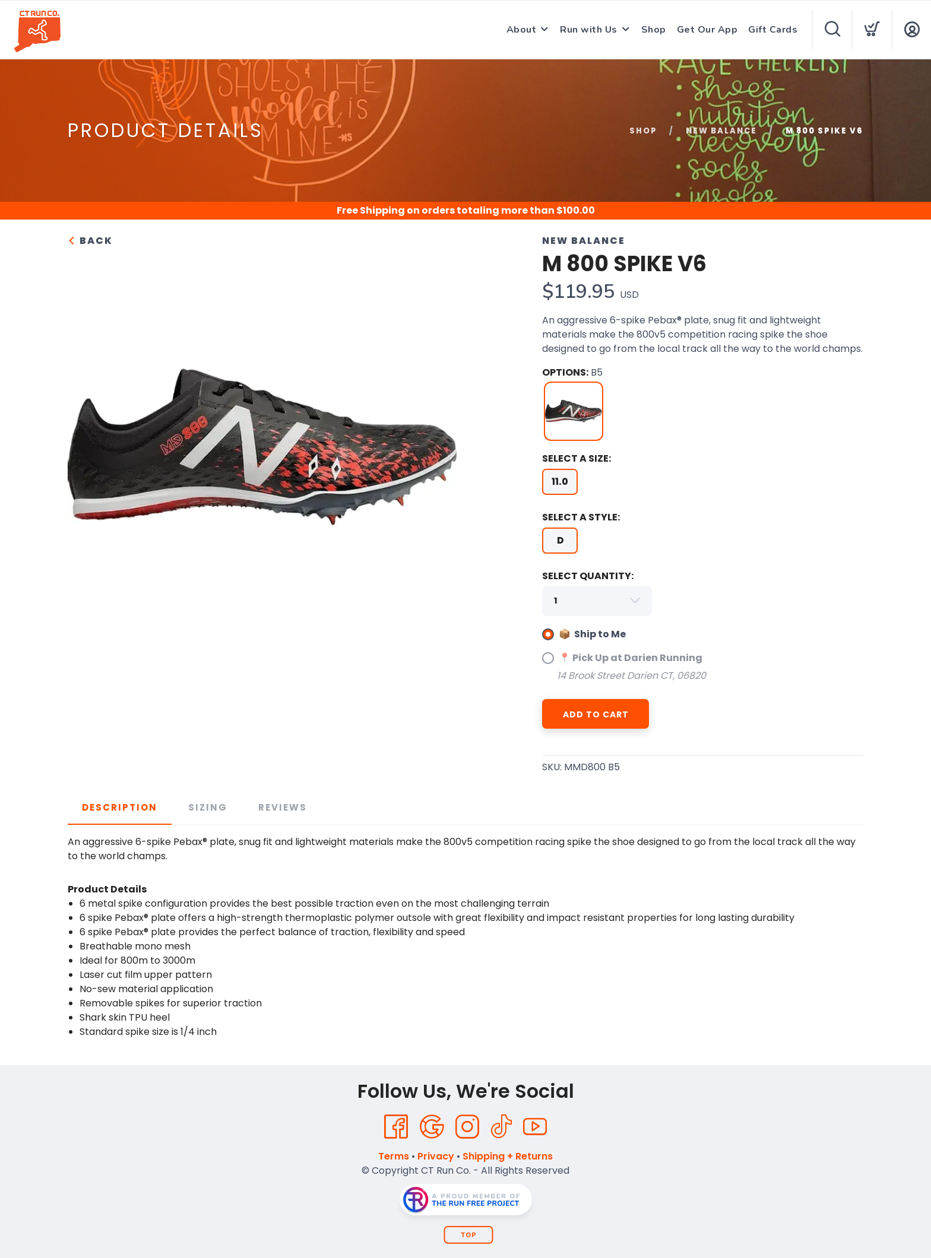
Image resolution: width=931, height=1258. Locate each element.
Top (469, 1235)
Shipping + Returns (508, 1156)
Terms (393, 1156)
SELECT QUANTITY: (588, 576)
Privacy (435, 1156)
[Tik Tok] (501, 1127)
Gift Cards (772, 29)
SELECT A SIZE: (576, 458)
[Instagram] (467, 1127)
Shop (653, 29)
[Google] (431, 1127)
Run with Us (589, 29)
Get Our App (707, 29)
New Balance (721, 130)
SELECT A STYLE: (581, 517)
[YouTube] (535, 1127)
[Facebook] (396, 1127)
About (521, 29)
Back (90, 240)
